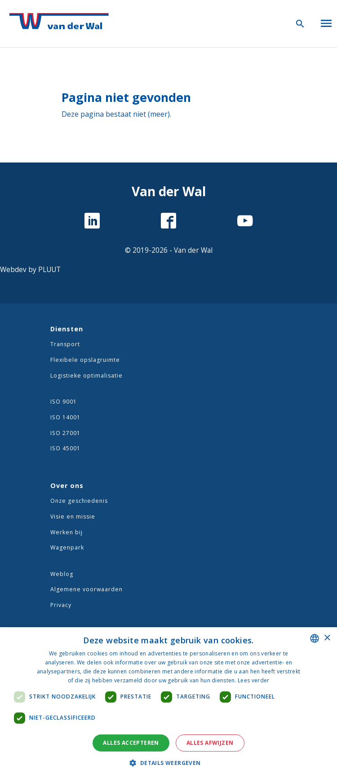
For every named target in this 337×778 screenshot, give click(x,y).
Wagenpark (67, 547)
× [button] (327, 638)
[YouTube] (245, 221)
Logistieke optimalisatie (86, 375)
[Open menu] (326, 22)
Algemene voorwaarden (86, 589)
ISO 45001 (65, 448)
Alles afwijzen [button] (210, 743)
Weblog (61, 574)
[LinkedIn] (92, 221)
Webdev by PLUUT (30, 269)
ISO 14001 (65, 417)
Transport (65, 344)
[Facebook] (168, 221)
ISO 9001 (63, 401)
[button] (168, 762)
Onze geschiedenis (79, 501)
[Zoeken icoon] (300, 23)
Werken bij (66, 532)
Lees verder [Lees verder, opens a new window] (253, 680)
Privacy (60, 605)
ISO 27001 (65, 433)
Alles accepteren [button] (131, 743)
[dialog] (168, 702)
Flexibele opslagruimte (85, 360)
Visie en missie (72, 516)
